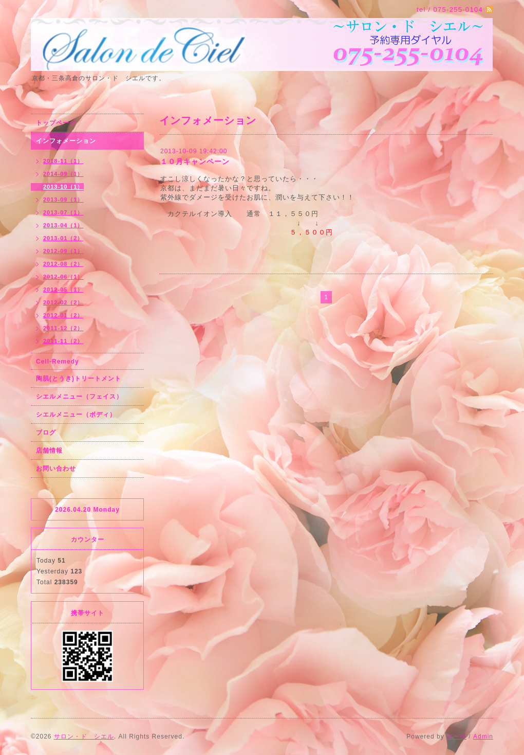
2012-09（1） (63, 251)
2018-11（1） (63, 161)
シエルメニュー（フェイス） (79, 396)
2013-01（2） (63, 238)
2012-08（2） (63, 264)
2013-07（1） (63, 212)
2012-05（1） (63, 289)
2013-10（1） (63, 187)
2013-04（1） (63, 225)
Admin (483, 736)
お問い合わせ (56, 468)
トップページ (56, 123)
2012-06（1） (63, 277)
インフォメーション (66, 141)
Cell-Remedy (57, 361)
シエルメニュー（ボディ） (76, 414)
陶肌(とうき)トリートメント (78, 378)
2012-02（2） (63, 302)
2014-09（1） (63, 174)
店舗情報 (49, 450)
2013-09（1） (63, 199)
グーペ (456, 736)
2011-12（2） (63, 328)
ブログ (46, 432)
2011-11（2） (63, 341)
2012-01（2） (63, 315)
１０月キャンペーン (195, 161)
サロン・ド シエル (84, 736)
